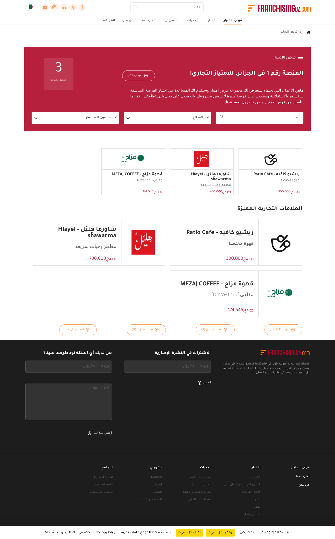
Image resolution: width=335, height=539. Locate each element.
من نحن (127, 20)
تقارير (257, 507)
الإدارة (159, 484)
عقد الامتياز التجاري (200, 500)
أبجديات (192, 20)
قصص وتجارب (251, 514)
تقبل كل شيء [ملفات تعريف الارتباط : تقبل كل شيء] (189, 533)
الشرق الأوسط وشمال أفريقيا (241, 484)
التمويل (158, 492)
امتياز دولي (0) (77, 330)
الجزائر (256, 477)
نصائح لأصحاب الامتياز (197, 492)
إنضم (204, 383)
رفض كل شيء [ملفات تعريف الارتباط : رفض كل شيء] (220, 533)
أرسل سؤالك (100, 433)
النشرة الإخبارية (104, 477)
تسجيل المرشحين (102, 492)
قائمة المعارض (104, 484)
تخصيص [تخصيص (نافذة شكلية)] (247, 533)
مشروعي (170, 20)
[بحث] (170, 7)
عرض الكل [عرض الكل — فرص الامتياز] (137, 76)
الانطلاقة (156, 477)
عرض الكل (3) (282, 330)
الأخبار (212, 20)
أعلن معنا (148, 20)
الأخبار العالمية (251, 492)
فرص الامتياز (233, 20)
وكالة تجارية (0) (145, 330)
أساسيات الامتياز (201, 477)
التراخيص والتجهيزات (149, 500)
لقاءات (256, 500)
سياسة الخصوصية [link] (277, 533)
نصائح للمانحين (201, 484)
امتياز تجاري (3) (214, 330)
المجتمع (109, 20)
